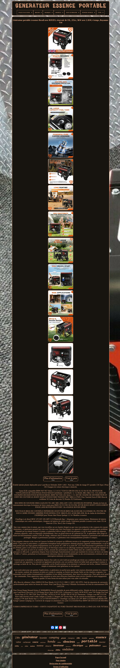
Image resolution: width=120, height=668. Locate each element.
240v (78, 638)
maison (32, 646)
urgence (105, 646)
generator (91, 638)
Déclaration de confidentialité (60, 664)
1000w (59, 642)
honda (51, 641)
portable (89, 641)
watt (86, 646)
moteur (40, 645)
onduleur (68, 649)
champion (71, 638)
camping (54, 637)
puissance (95, 645)
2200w (26, 646)
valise (18, 642)
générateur (30, 637)
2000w (58, 650)
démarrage (51, 650)
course (35, 642)
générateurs (68, 646)
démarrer (48, 646)
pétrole (63, 638)
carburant (27, 642)
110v (22, 646)
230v (17, 637)
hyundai (43, 638)
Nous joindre (61, 661)
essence (101, 637)
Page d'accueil (60, 657)
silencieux (69, 641)
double (84, 638)
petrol (78, 642)
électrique (78, 645)
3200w (17, 646)
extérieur (43, 642)
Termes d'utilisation (60, 667)
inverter (102, 642)
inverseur (58, 645)
